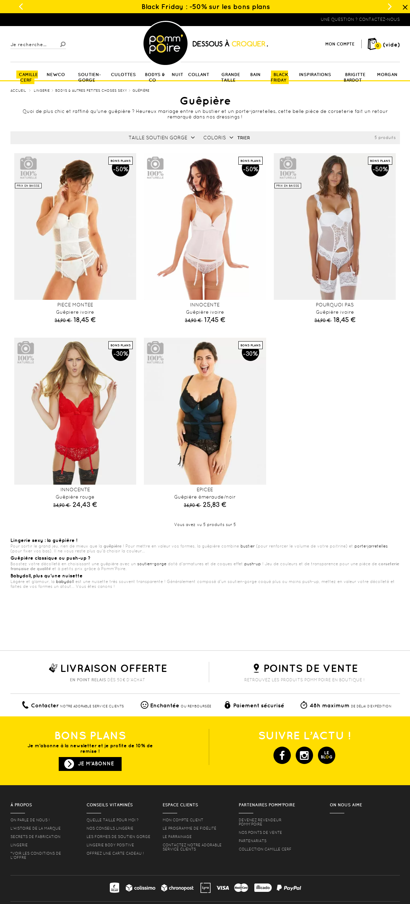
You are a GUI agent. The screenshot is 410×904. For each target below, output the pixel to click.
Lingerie (19, 845)
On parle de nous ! (30, 820)
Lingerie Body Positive (110, 845)
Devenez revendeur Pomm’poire (260, 822)
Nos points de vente (260, 832)
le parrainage (177, 837)
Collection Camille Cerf (265, 849)
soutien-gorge (151, 563)
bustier (247, 546)
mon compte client (183, 820)
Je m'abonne (96, 763)
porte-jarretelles (371, 546)
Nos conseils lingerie (110, 828)
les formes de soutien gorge (118, 837)
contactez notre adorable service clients (192, 847)
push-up (252, 563)
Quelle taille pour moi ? (113, 820)
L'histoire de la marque (35, 828)
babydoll (65, 581)
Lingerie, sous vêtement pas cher (44, 19)
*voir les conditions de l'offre (35, 855)
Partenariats (252, 841)
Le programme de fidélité (189, 828)
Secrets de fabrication (35, 837)
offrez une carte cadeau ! (115, 853)
